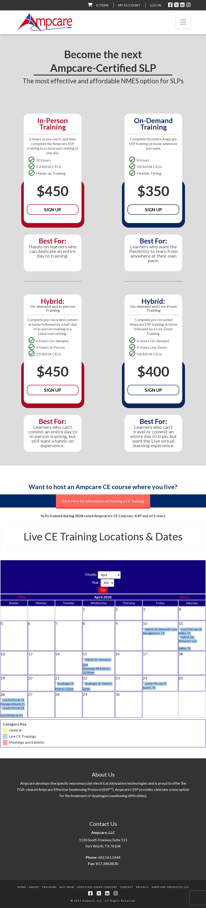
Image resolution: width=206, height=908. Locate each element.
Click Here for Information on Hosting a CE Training (103, 501)
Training (49, 887)
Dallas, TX (185, 633)
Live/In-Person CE (156, 683)
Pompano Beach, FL (13, 704)
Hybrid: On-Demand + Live (161, 629)
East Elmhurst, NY (12, 715)
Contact (126, 887)
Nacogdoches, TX (154, 633)
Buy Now (67, 887)
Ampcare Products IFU (170, 887)
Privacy (142, 887)
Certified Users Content (97, 887)
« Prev (21, 597)
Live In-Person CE (191, 629)
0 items (102, 5)
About (34, 887)
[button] (183, 22)
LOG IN (155, 5)
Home (21, 887)
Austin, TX (149, 687)
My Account (129, 5)
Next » (185, 597)
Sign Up (52, 209)
